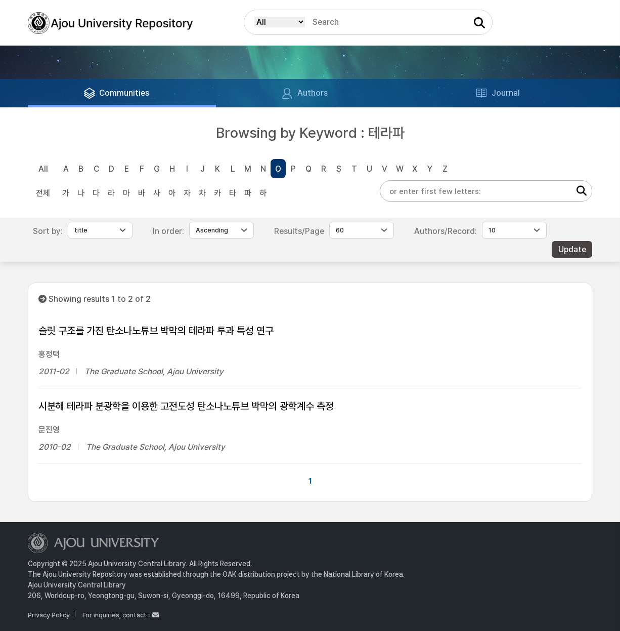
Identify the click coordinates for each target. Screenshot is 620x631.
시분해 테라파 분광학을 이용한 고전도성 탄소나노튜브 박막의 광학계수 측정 (186, 406)
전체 (43, 193)
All (43, 169)
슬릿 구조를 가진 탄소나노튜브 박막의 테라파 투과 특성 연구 (156, 331)
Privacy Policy (49, 615)
